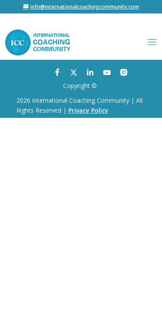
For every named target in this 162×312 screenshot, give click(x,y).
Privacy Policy (88, 110)
